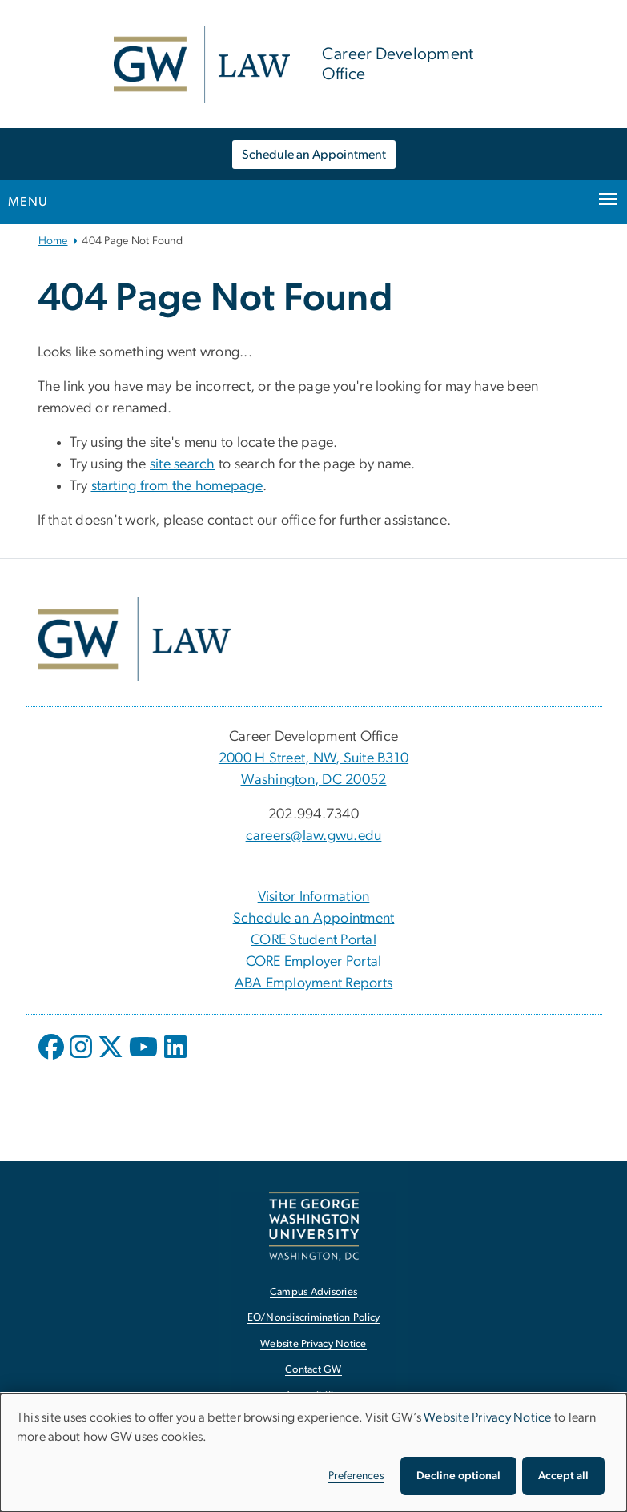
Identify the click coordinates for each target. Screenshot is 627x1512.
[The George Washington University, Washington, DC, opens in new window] (314, 1226)
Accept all (563, 1476)
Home (53, 241)
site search (182, 464)
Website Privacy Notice (488, 1417)
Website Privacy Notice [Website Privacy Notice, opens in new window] (313, 1344)
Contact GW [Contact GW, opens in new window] (313, 1370)
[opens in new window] (52, 1058)
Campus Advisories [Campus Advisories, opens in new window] (313, 1292)
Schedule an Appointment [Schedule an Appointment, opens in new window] (314, 154)
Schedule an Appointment (314, 918)
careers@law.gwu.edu (314, 836)
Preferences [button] (356, 1476)
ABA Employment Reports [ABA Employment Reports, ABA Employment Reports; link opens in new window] (314, 983)
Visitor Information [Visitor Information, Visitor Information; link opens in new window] (314, 897)
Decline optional (458, 1476)
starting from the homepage (177, 486)
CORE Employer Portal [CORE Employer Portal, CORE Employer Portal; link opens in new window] (314, 962)
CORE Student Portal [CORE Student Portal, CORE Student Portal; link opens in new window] (313, 940)
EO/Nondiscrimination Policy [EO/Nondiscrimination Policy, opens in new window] (313, 1318)
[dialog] (313, 1452)
